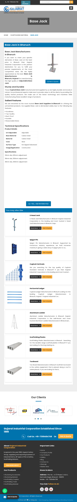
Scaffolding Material (19, 35)
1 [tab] (35, 418)
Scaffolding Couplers (11, 479)
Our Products (45, 455)
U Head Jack (35, 215)
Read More (36, 228)
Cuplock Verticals (37, 264)
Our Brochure (25, 2)
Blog (42, 460)
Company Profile (46, 453)
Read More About (12, 465)
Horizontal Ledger (37, 288)
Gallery (42, 457)
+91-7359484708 (11, 2)
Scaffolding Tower (10, 482)
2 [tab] (38, 418)
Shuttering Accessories (12, 475)
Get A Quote (52, 82)
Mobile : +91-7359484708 (49, 479)
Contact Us (44, 462)
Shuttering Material (11, 477)
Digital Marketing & (55, 500)
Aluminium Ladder (37, 313)
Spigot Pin (34, 240)
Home (6, 35)
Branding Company (67, 500)
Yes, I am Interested (39, 204)
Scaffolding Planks (37, 337)
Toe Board (34, 361)
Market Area (44, 467)
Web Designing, (44, 500)
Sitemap (43, 464)
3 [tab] (41, 418)
